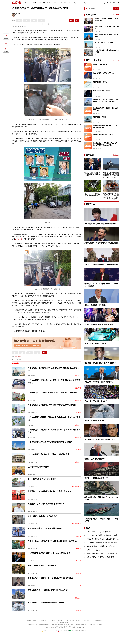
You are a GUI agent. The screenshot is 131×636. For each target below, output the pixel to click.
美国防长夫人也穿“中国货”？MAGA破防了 (107, 27)
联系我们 (29, 621)
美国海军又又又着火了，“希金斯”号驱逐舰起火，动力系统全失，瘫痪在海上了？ (106, 100)
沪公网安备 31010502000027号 (49, 631)
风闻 (29, 3)
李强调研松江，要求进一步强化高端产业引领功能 (47, 602)
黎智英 (19, 356)
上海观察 (78, 610)
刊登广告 (54, 621)
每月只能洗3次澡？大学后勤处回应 (42, 479)
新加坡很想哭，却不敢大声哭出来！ (104, 73)
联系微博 (60, 621)
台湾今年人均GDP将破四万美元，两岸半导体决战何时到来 (106, 126)
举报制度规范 (85, 621)
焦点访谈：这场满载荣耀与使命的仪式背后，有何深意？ (50, 491)
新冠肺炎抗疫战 (76, 487)
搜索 (116, 8)
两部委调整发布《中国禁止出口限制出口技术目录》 (48, 590)
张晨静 (18, 13)
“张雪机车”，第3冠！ (94, 550)
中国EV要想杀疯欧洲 (99, 117)
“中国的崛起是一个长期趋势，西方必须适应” (107, 51)
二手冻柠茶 (18, 239)
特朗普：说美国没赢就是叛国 (94, 459)
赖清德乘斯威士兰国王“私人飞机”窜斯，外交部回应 (105, 557)
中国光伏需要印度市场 (100, 82)
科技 (65, 3)
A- (30, 24)
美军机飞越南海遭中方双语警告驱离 (42, 565)
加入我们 (66, 621)
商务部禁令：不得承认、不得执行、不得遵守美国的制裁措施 (108, 535)
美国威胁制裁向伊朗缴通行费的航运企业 (101, 546)
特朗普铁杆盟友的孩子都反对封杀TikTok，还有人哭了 (49, 553)
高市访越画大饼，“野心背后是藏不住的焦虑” (100, 224)
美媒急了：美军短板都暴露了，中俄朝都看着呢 (106, 19)
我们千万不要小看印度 (100, 64)
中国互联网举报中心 (63, 631)
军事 (43, 3)
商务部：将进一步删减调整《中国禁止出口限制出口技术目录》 (53, 541)
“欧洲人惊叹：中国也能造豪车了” (96, 344)
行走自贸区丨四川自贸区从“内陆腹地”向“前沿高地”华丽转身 (52, 405)
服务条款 (47, 621)
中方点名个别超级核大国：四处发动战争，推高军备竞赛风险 (108, 539)
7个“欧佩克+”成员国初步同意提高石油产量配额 (103, 543)
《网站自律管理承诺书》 (96, 621)
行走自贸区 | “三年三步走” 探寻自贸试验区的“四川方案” (50, 442)
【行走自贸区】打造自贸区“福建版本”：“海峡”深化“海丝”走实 (52, 393)
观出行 (49, 3)
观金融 (55, 3)
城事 (70, 3)
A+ (34, 24)
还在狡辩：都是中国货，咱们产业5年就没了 (100, 363)
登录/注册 (115, 3)
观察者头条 (78, 598)
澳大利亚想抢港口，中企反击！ (105, 42)
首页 (25, 3)
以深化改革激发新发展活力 (38, 467)
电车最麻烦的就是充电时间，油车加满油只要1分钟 (106, 109)
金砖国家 (78, 536)
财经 (34, 3)
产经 (60, 3)
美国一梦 (78, 561)
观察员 (84, 3)
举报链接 (78, 621)
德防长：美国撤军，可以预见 (94, 305)
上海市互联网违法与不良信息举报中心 (79, 631)
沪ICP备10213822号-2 (32, 624)
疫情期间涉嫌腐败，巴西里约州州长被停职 (45, 528)
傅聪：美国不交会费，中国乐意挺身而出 (106, 35)
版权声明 (41, 621)
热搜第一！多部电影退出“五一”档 (96, 478)
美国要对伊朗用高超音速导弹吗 (103, 134)
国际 (39, 3)
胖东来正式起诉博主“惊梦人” (94, 420)
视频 (74, 3)
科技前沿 (78, 548)
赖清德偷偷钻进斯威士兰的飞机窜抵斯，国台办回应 (105, 554)
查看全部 (116, 15)
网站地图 (72, 621)
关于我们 (35, 621)
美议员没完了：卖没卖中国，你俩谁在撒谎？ (100, 440)
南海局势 (78, 573)
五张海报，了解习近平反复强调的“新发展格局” (46, 504)
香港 (16, 356)
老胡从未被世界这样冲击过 (101, 91)
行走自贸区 (78, 375)
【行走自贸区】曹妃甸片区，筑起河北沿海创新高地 (48, 454)
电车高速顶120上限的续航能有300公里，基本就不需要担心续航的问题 (106, 144)
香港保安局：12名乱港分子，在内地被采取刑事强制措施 (50, 578)
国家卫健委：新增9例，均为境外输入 (42, 516)
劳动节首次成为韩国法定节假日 (95, 401)
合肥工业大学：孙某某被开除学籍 (99, 532)
